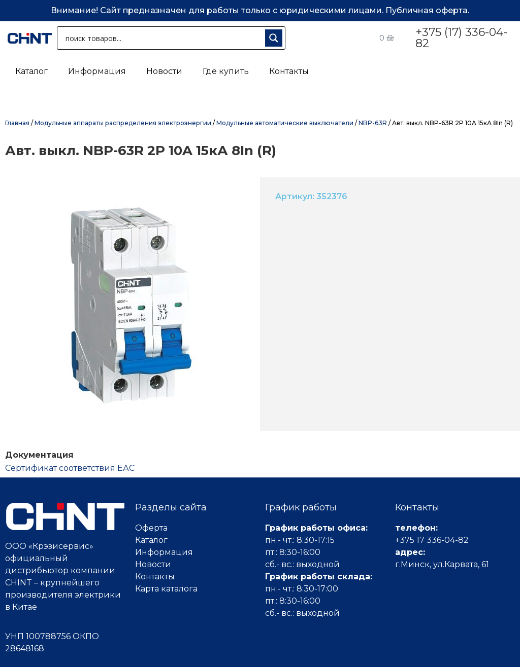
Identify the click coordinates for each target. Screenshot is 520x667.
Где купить (226, 71)
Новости (164, 71)
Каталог (31, 71)
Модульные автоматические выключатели (284, 123)
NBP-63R (373, 123)
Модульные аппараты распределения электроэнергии (123, 123)
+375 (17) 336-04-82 (461, 37)
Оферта (151, 528)
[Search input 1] (163, 38)
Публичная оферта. (427, 10)
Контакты (289, 71)
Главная (17, 123)
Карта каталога (166, 589)
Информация (97, 71)
